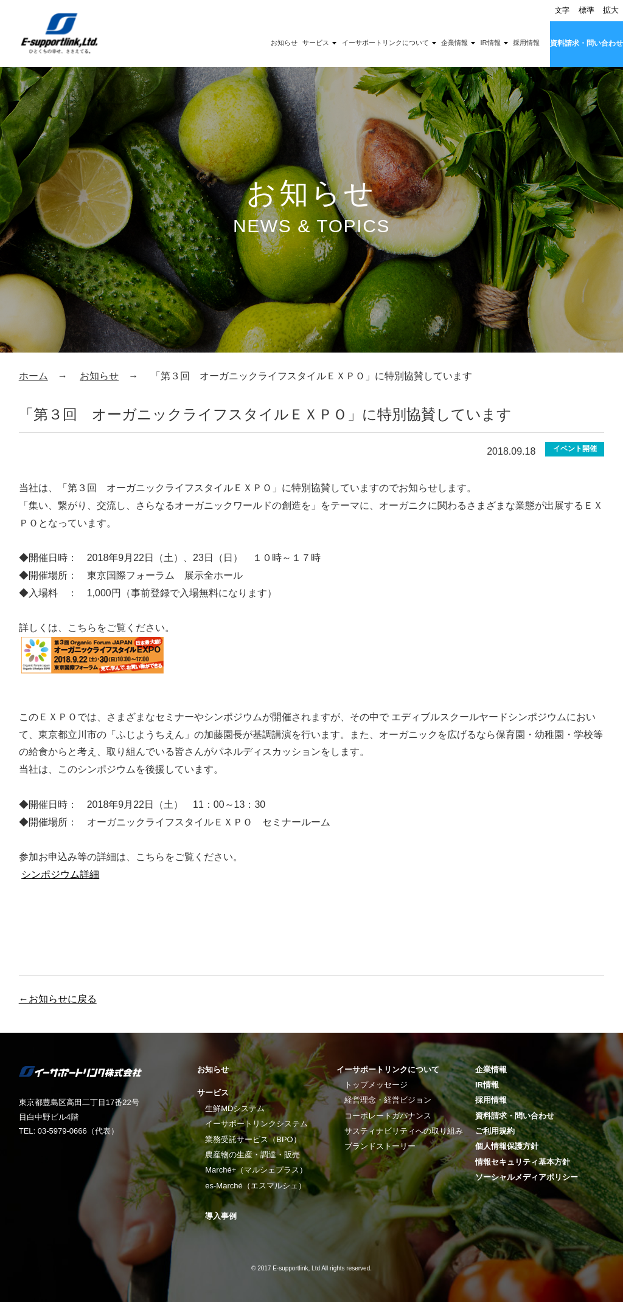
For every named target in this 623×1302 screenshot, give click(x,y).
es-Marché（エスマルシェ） (255, 1185)
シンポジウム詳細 (60, 874)
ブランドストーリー (380, 1146)
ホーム (33, 376)
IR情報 (491, 42)
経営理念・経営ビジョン (387, 1099)
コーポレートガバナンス (387, 1115)
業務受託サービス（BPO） (253, 1139)
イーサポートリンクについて (385, 42)
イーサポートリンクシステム (256, 1123)
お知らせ (284, 42)
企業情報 (454, 42)
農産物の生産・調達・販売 (252, 1154)
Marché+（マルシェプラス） (256, 1169)
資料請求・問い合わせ (586, 43)
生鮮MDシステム (235, 1108)
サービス (315, 42)
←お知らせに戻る (58, 999)
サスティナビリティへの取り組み (403, 1130)
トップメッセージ (376, 1084)
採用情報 (526, 42)
